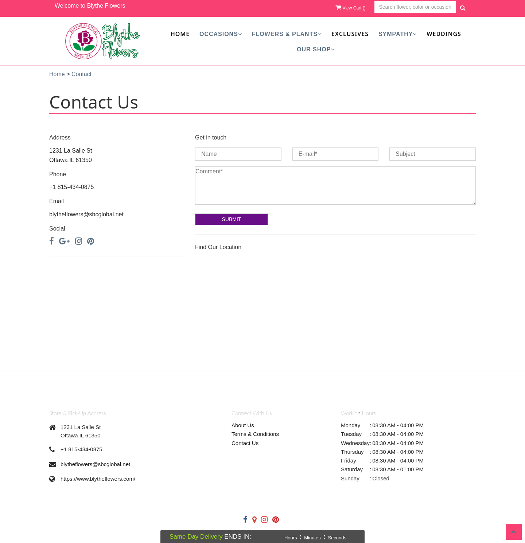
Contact (81, 74)
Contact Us (245, 443)
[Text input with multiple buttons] (415, 7)
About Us (243, 425)
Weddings (444, 34)
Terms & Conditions (255, 434)
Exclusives (350, 34)
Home (180, 34)
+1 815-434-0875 (81, 449)
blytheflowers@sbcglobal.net (95, 464)
